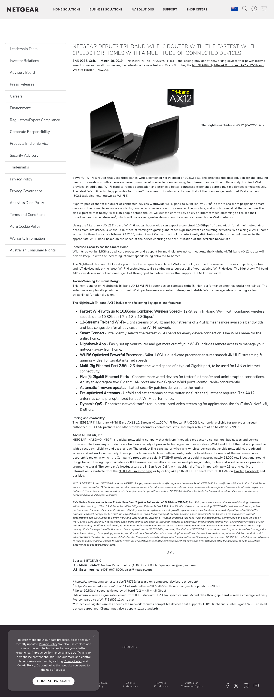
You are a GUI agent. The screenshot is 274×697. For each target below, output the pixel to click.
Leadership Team (23, 48)
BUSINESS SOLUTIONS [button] (105, 9)
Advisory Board (22, 72)
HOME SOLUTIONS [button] (66, 9)
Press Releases (22, 84)
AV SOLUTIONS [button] (143, 9)
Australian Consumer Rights (33, 250)
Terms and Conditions (27, 214)
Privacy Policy (21, 179)
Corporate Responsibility (30, 131)
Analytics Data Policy (27, 202)
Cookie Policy (26, 665)
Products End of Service (29, 143)
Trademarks (19, 167)
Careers (16, 96)
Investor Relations (24, 60)
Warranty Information (27, 238)
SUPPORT (170, 9)
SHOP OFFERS (196, 9)
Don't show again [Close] (53, 681)
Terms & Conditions (161, 684)
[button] (244, 8)
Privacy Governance (26, 191)
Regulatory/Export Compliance (35, 120)
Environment (20, 108)
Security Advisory (24, 155)
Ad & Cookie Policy (25, 226)
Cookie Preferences (130, 684)
